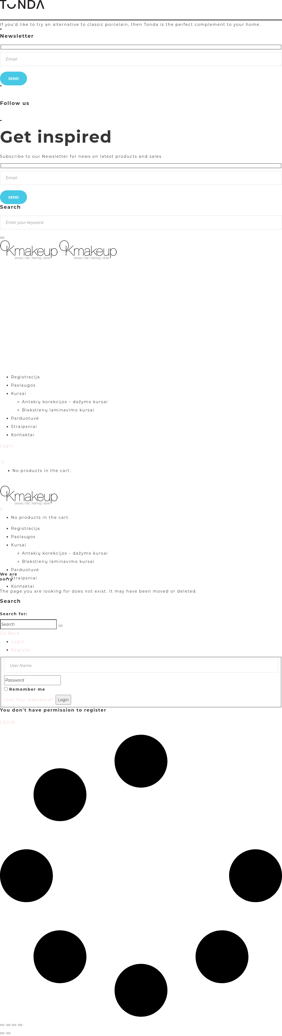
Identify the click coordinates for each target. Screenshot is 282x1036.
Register (21, 649)
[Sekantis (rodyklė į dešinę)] (8, 1033)
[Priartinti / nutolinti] (2, 1025)
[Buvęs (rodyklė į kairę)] (2, 1033)
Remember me (27, 689)
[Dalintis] (14, 1025)
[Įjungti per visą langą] (8, 1025)
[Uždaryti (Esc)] (20, 1025)
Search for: (14, 613)
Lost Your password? (29, 699)
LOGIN (7, 722)
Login (18, 641)
